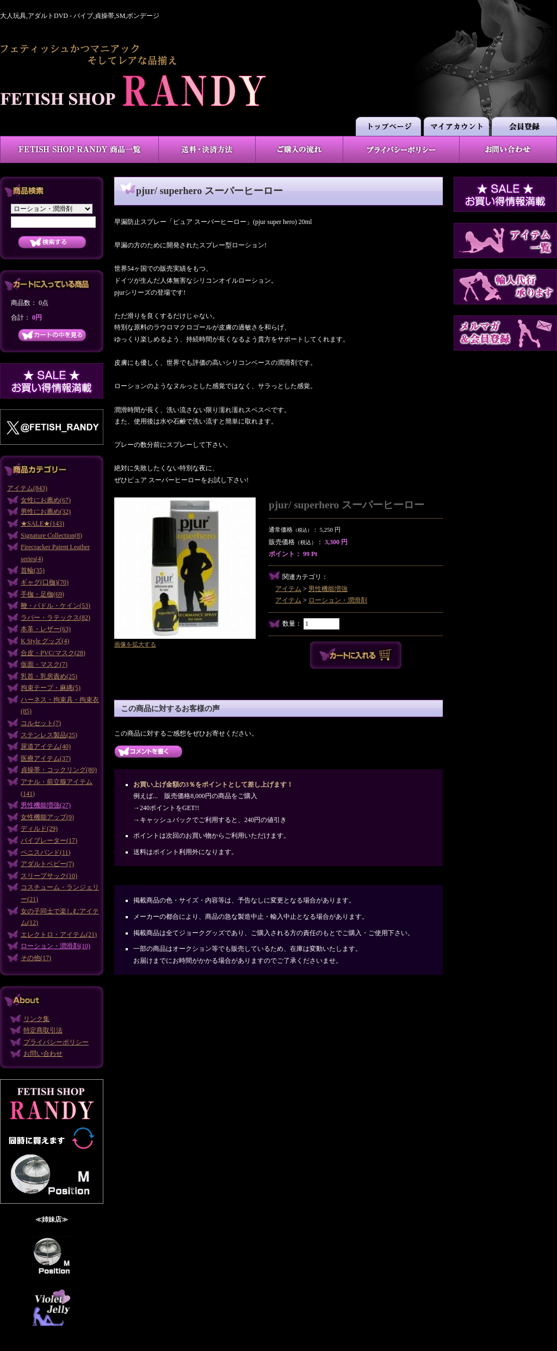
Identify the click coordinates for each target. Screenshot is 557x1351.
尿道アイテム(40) (46, 746)
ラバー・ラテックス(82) (55, 617)
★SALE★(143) (42, 523)
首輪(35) (33, 570)
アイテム (288, 589)
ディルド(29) (39, 828)
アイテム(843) (27, 488)
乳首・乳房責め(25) (49, 676)
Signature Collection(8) (51, 535)
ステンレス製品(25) (49, 735)
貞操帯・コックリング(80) (59, 770)
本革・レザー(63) (46, 629)
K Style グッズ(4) (45, 641)
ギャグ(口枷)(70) (45, 582)
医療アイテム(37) (46, 758)
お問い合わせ (43, 1053)
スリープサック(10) (49, 876)
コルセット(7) (41, 723)
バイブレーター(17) (49, 840)
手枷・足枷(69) (42, 594)
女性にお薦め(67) (46, 500)
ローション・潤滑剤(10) (55, 946)
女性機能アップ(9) (47, 817)
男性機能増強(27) (46, 805)
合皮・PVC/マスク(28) (53, 653)
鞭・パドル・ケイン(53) (55, 605)
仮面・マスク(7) (44, 664)
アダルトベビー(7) (47, 864)
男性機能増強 (328, 589)
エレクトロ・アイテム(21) (59, 934)
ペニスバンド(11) (46, 852)
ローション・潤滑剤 (337, 600)
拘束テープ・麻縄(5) (51, 688)
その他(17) (36, 958)
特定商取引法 (43, 1030)
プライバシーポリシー (56, 1042)
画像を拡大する (135, 644)
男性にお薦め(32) (46, 511)
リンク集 (36, 1019)
